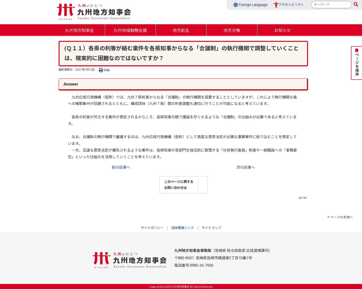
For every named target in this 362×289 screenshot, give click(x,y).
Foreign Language (250, 5)
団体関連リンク (182, 228)
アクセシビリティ (291, 5)
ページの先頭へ (341, 217)
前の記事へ (121, 167)
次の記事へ (245, 167)
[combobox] (331, 4)
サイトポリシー (152, 228)
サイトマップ (211, 228)
